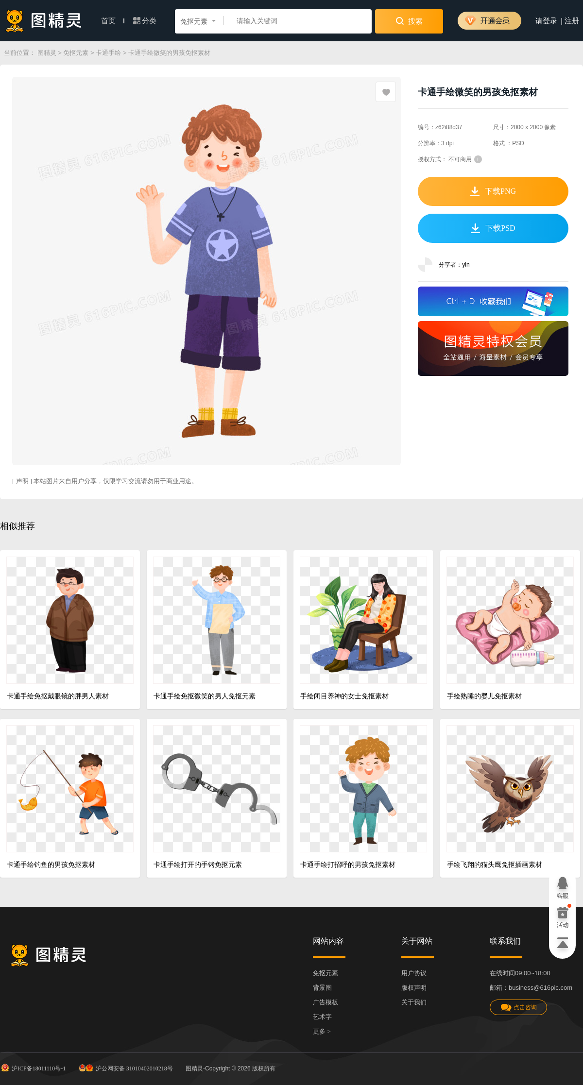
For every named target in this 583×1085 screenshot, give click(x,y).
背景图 (322, 987)
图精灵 (46, 52)
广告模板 (325, 1002)
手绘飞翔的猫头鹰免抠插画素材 (494, 864)
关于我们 (414, 1002)
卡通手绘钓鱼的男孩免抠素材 (51, 864)
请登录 (546, 21)
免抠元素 (75, 52)
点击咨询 (518, 1007)
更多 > (322, 1031)
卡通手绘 (108, 52)
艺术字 (322, 1016)
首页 (112, 21)
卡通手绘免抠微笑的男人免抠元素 (205, 696)
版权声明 (414, 987)
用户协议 (414, 973)
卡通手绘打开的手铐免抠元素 (198, 864)
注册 (572, 21)
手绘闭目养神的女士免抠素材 (344, 696)
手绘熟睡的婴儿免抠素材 (484, 696)
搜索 (409, 21)
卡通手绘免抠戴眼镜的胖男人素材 (58, 696)
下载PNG (493, 191)
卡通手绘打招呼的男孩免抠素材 (347, 864)
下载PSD (493, 228)
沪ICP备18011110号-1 (33, 1067)
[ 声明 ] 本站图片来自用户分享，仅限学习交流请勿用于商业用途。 (105, 481)
